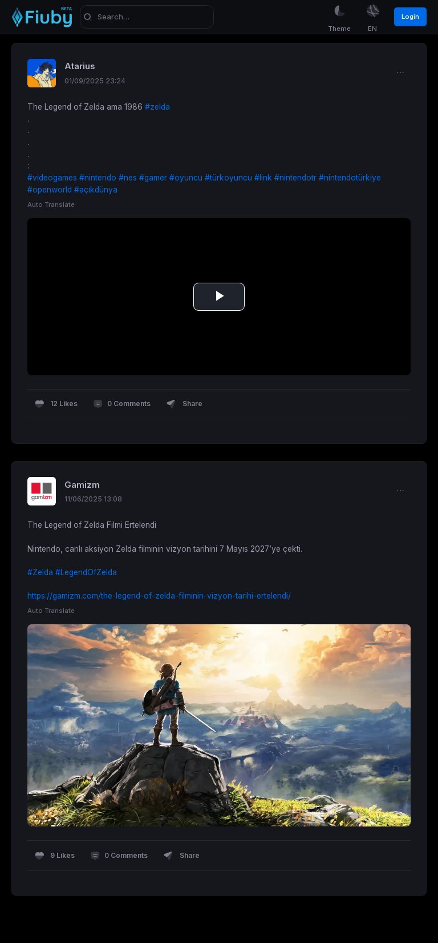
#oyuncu (185, 177)
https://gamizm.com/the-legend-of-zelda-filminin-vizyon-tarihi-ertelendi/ (159, 595)
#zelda (157, 106)
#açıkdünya (95, 189)
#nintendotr (295, 177)
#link (263, 177)
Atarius (79, 66)
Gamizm (82, 484)
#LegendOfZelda (86, 572)
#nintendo (97, 177)
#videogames (52, 177)
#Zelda (40, 572)
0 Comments (122, 404)
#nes (128, 177)
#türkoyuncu (228, 177)
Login (410, 17)
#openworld (49, 189)
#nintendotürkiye (350, 177)
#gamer (153, 177)
